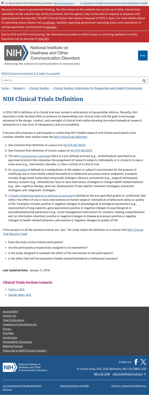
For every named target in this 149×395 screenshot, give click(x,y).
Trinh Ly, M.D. (16, 289)
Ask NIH (44, 38)
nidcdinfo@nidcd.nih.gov (129, 374)
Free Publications (13, 320)
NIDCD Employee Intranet (16, 73)
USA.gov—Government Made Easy (128, 385)
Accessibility (10, 311)
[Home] (70, 55)
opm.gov (51, 27)
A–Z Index (39, 73)
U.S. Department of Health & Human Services (100, 3)
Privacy (7, 329)
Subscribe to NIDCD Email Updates (26, 350)
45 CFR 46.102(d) (74, 145)
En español (53, 73)
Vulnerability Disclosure (17, 342)
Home (5, 88)
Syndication (10, 337)
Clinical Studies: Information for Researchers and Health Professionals (97, 88)
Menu (143, 55)
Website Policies (13, 346)
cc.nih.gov (48, 22)
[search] (144, 80)
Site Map (8, 333)
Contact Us (9, 316)
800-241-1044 (102, 374)
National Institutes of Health (135, 3)
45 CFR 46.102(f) (81, 150)
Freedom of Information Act (20, 324)
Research (19, 88)
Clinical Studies (39, 88)
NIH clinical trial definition (70, 137)
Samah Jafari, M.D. (20, 295)
